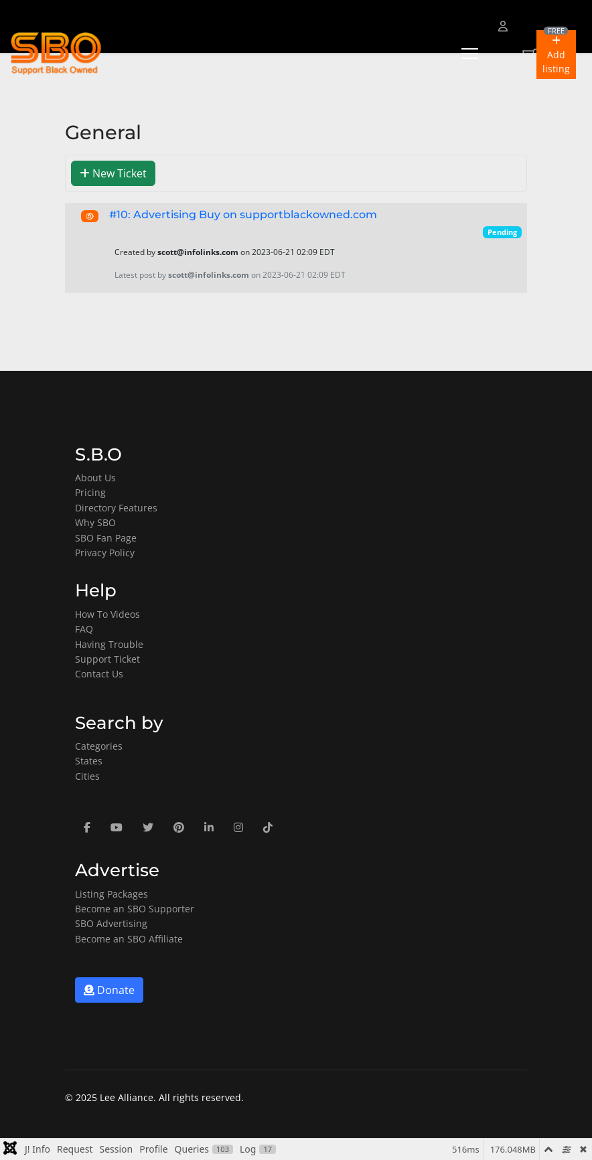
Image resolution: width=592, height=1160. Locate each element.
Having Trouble (109, 644)
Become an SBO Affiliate (129, 938)
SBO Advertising (111, 923)
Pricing (90, 492)
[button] (556, 54)
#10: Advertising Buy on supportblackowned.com (243, 214)
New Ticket (113, 173)
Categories (99, 746)
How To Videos (107, 614)
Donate (109, 990)
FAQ (84, 629)
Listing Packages (111, 894)
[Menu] (469, 53)
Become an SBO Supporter (134, 908)
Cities (87, 776)
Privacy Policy (105, 552)
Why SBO (95, 522)
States (88, 760)
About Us (95, 477)
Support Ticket (107, 659)
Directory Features (116, 507)
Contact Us (99, 673)
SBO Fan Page (106, 537)
